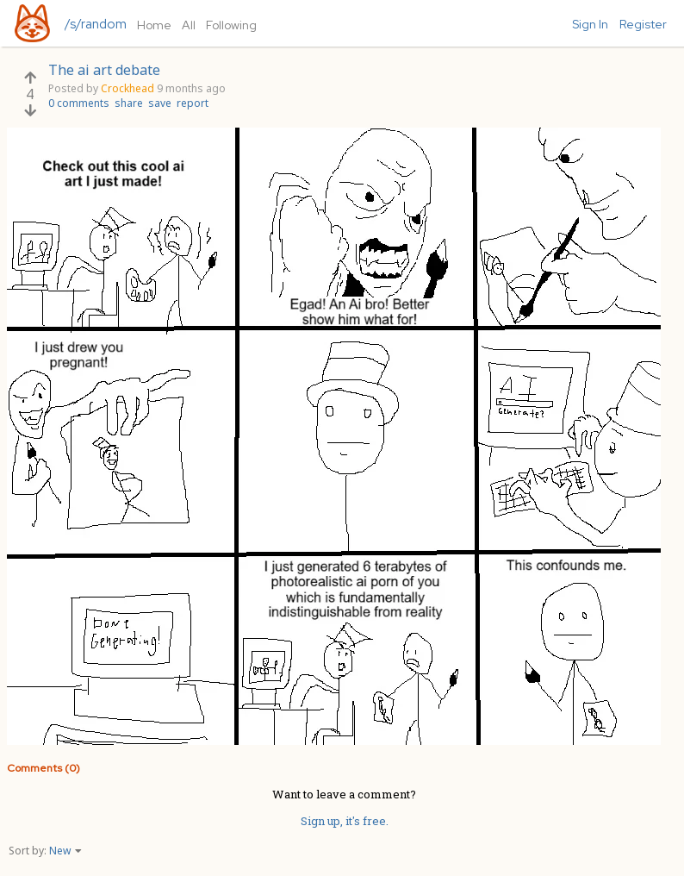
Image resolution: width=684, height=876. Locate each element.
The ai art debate (104, 69)
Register (643, 24)
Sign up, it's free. (345, 821)
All (189, 25)
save (159, 103)
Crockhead (127, 88)
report (192, 103)
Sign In (590, 24)
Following (231, 25)
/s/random (96, 24)
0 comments (78, 103)
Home (154, 25)
